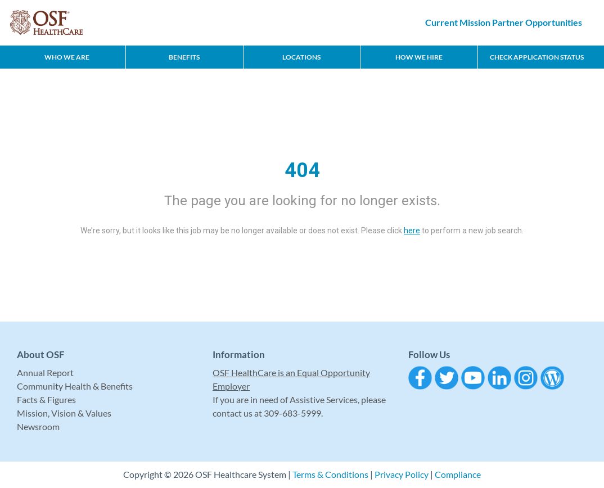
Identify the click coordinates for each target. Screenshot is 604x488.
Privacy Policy (402, 474)
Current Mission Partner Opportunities (503, 22)
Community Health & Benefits (75, 386)
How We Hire (419, 57)
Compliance (458, 474)
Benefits (184, 57)
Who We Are (66, 57)
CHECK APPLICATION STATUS (537, 57)
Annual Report (45, 372)
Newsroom (38, 426)
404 (302, 170)
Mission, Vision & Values (64, 413)
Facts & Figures (46, 399)
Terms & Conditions (330, 474)
